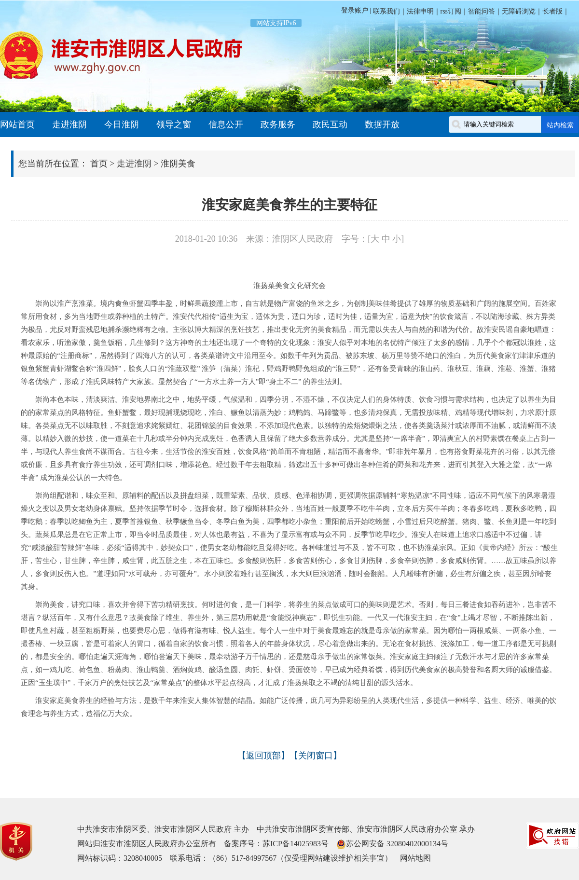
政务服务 (278, 124)
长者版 (552, 11)
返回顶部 (263, 755)
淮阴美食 (178, 163)
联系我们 (385, 11)
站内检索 (560, 125)
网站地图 (415, 858)
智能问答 (481, 11)
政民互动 (330, 124)
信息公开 (225, 124)
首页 (99, 163)
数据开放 (382, 124)
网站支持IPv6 (276, 23)
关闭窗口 (315, 755)
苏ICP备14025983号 (295, 843)
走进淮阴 (69, 124)
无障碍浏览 (519, 11)
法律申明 (420, 11)
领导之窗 (173, 124)
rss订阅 (451, 11)
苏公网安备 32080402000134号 (397, 843)
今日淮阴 (121, 124)
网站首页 (17, 124)
